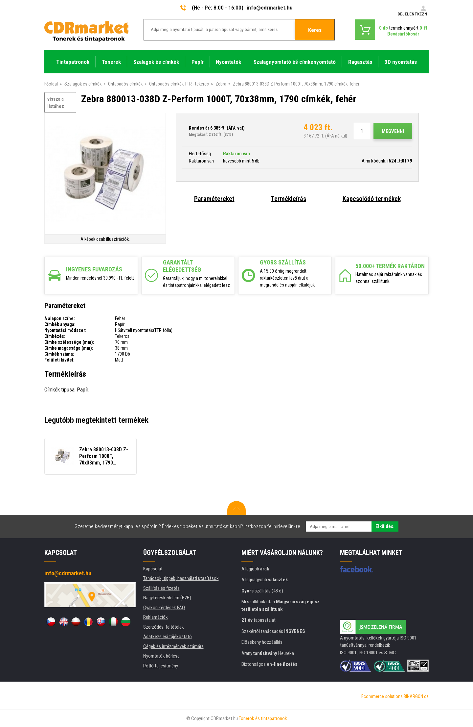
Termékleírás (288, 199)
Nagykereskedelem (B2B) (167, 598)
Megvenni (393, 131)
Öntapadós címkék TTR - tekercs (179, 84)
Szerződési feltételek (163, 627)
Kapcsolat (153, 569)
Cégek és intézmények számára (173, 646)
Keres (315, 30)
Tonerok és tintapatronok (263, 718)
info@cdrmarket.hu (270, 7)
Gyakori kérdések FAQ (164, 608)
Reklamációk (155, 617)
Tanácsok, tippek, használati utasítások (181, 578)
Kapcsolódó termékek (372, 199)
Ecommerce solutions (382, 696)
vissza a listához (55, 103)
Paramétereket (214, 199)
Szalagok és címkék (82, 84)
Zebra (220, 84)
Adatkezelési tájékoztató (167, 636)
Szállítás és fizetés (161, 588)
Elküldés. (384, 526)
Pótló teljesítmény (160, 666)
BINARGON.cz (416, 696)
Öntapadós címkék (125, 84)
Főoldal (51, 84)
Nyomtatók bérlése (161, 656)
